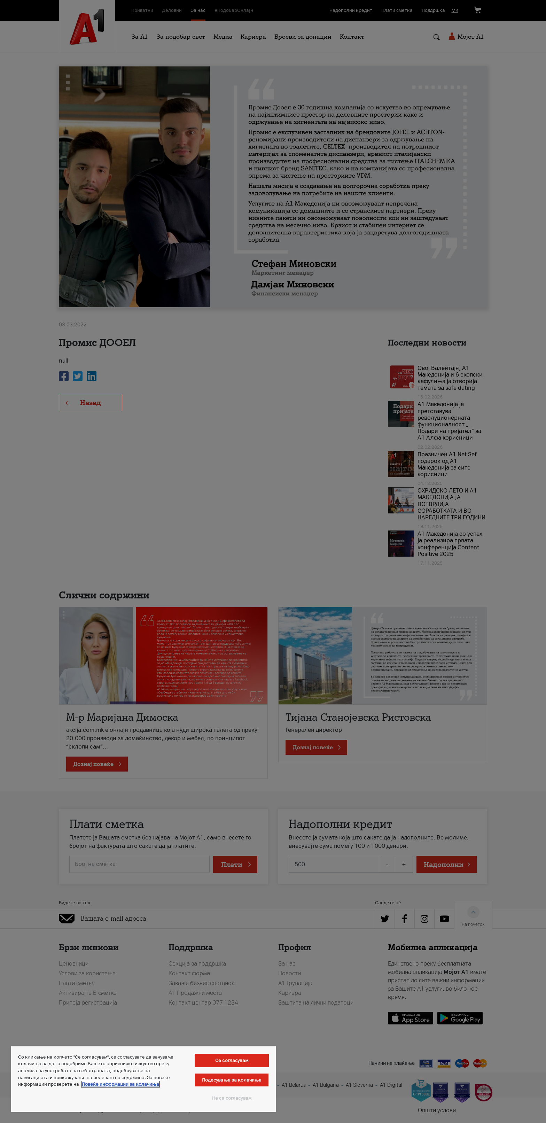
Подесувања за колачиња (232, 1080)
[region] (143, 1079)
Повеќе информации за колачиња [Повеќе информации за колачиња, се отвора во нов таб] (120, 1084)
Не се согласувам (231, 1098)
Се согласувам (231, 1060)
